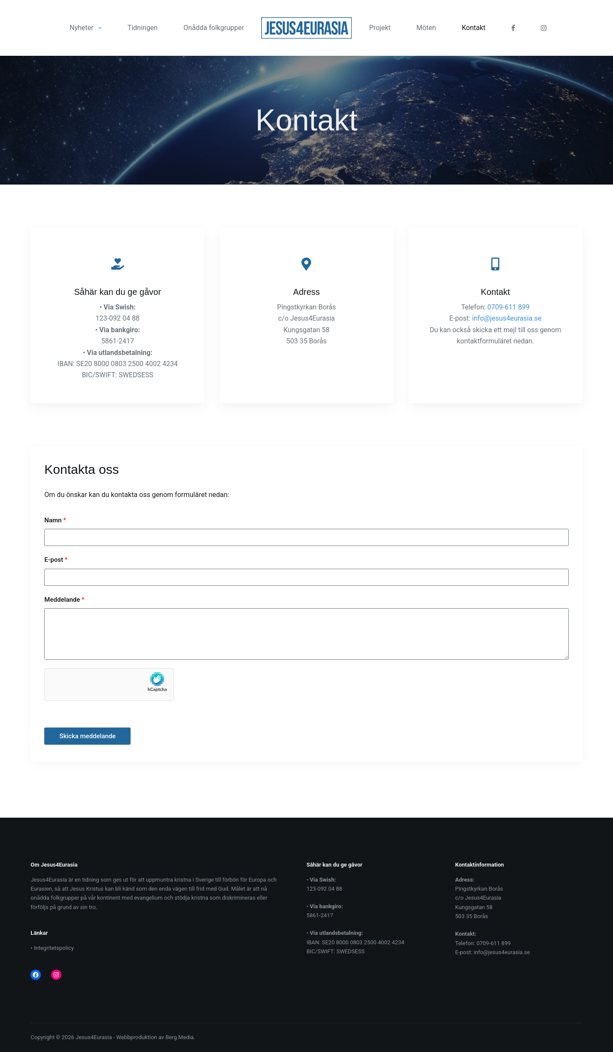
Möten (426, 28)
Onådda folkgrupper (213, 28)
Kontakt (473, 28)
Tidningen (143, 28)
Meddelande (64, 599)
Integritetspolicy (54, 948)
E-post (55, 560)
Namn (55, 520)
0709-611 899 (509, 307)
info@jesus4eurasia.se (506, 318)
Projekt (379, 28)
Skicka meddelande (87, 736)
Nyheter (87, 28)
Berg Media (179, 1037)
